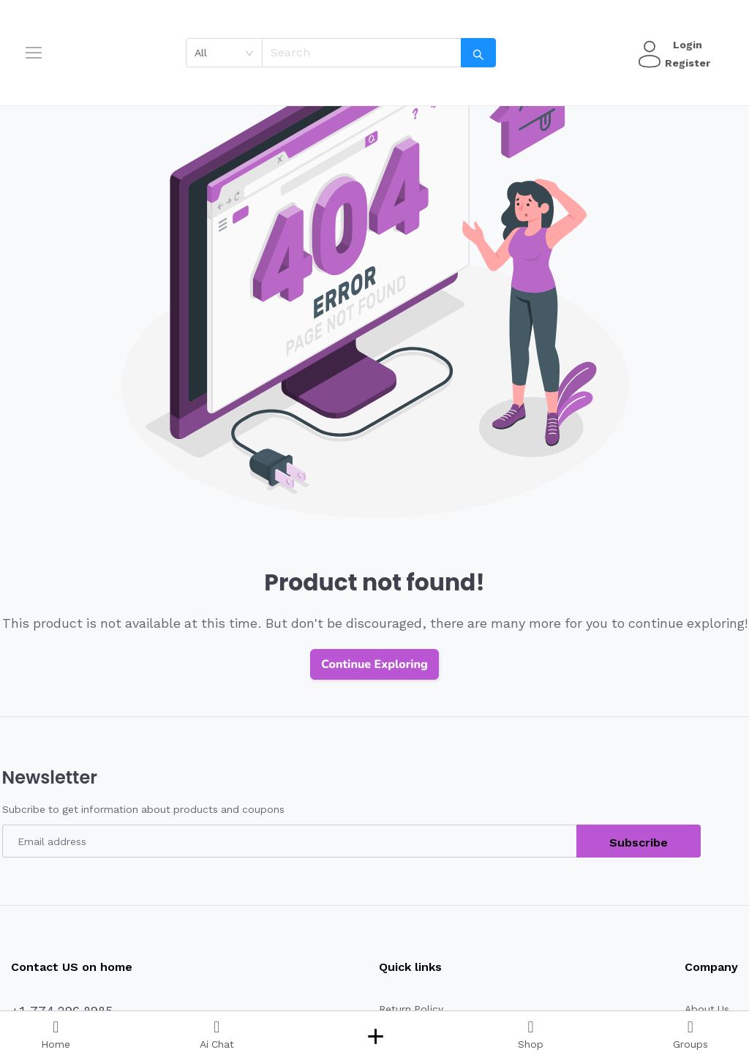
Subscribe (639, 842)
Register (685, 63)
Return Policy (404, 1009)
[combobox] (229, 52)
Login (685, 44)
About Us (706, 1009)
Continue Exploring (374, 664)
